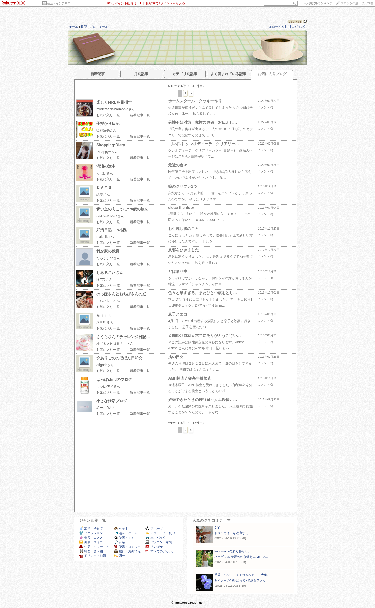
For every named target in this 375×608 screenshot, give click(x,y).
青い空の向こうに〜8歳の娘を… (124, 209)
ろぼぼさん (104, 173)
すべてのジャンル (160, 551)
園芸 (119, 556)
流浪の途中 (106, 166)
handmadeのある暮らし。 (232, 551)
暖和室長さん (106, 130)
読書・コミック (127, 546)
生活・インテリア (58, 3)
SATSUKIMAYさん (110, 216)
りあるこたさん (109, 273)
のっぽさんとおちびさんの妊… (123, 294)
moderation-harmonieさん (115, 109)
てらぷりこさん (108, 301)
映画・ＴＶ (124, 537)
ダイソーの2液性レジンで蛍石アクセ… (241, 580)
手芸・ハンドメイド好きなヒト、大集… (242, 575)
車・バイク (155, 537)
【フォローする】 (275, 26)
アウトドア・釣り (160, 533)
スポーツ (154, 528)
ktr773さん (104, 279)
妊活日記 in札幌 (111, 230)
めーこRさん (106, 408)
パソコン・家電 (158, 542)
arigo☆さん (105, 365)
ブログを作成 (349, 3)
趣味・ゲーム (126, 533)
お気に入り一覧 (108, 115)
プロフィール (98, 26)
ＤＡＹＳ (104, 188)
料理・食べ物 (91, 551)
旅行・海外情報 (127, 551)
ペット (121, 528)
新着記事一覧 (140, 115)
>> (317, 3)
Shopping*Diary (110, 145)
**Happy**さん (107, 152)
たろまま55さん (108, 258)
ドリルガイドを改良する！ (233, 533)
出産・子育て (91, 528)
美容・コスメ (91, 537)
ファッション (91, 533)
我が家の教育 (107, 251)
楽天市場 (367, 3)
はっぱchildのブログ (114, 380)
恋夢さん (103, 194)
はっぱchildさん (108, 386)
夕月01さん (105, 322)
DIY (218, 527)
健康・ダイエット (94, 542)
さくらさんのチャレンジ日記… (123, 337)
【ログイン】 (297, 26)
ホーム (73, 26)
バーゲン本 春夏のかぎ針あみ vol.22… (241, 557)
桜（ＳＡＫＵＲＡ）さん (114, 343)
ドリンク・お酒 (92, 556)
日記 (84, 26)
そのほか (154, 546)
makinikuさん (106, 237)
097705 (295, 21)
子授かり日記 (107, 123)
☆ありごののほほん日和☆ (119, 358)
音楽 (119, 542)
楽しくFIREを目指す (114, 102)
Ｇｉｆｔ (104, 315)
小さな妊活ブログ (111, 401)
